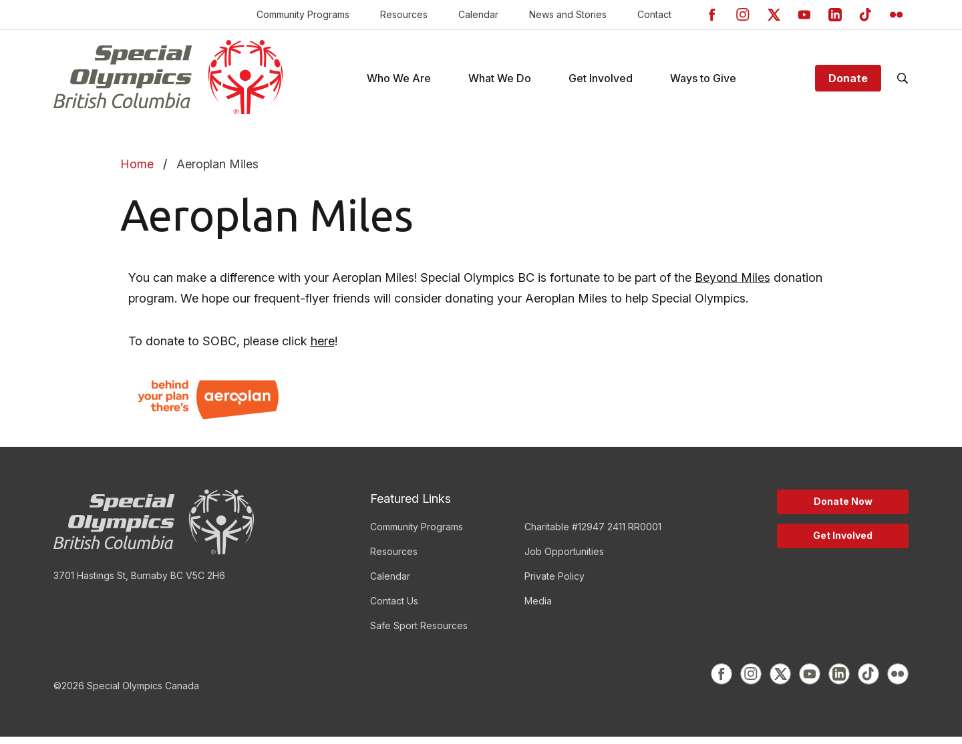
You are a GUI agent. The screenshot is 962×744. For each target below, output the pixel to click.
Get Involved (842, 542)
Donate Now (843, 508)
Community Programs (303, 14)
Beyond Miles (732, 285)
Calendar (478, 14)
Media (538, 608)
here (323, 348)
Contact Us (394, 608)
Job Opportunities (564, 558)
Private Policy (554, 583)
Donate (848, 82)
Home (137, 171)
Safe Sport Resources (419, 632)
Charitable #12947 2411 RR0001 (592, 534)
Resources (404, 14)
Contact (654, 14)
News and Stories (568, 14)
